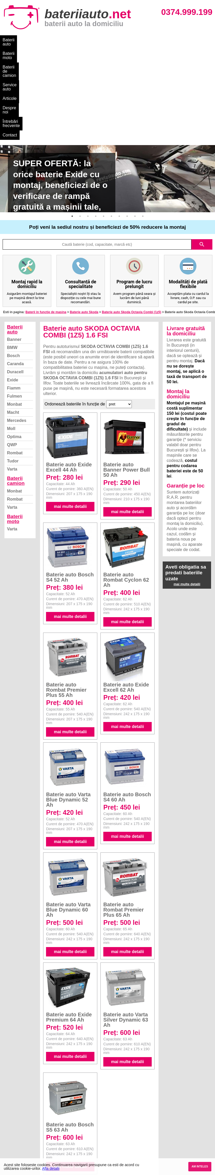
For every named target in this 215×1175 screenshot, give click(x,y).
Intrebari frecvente (21, 1126)
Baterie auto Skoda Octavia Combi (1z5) (131, 226)
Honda (114, 1155)
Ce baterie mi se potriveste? (29, 1114)
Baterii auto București (178, 1109)
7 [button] (119, 130)
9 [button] (135, 130)
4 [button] (95, 130)
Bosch (13, 270)
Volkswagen (118, 1132)
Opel (112, 1149)
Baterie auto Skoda (84, 226)
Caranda (15, 278)
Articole (135, 40)
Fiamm (14, 302)
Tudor (13, 375)
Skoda (114, 1126)
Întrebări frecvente (191, 40)
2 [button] (80, 130)
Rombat (15, 367)
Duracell (15, 286)
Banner (14, 253)
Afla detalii (50, 1168)
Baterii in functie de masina (45, 226)
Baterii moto (42, 40)
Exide (12, 294)
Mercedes (16, 335)
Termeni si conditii (20, 1132)
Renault (115, 1137)
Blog (9, 1109)
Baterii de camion (75, 40)
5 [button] (103, 130)
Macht (13, 326)
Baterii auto (13, 40)
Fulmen (14, 310)
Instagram (14, 1143)
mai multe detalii (70, 421)
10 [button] (142, 130)
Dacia (113, 1114)
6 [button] (111, 130)
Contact (10, 49)
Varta (12, 383)
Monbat (14, 318)
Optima (14, 351)
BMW (12, 262)
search (202, 159)
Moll (11, 343)
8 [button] (127, 130)
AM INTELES (199, 1166)
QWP (12, 359)
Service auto (110, 40)
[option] (107, 93)
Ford (112, 1120)
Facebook (13, 1137)
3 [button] (87, 130)
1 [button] (72, 130)
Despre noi (159, 40)
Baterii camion (16, 395)
